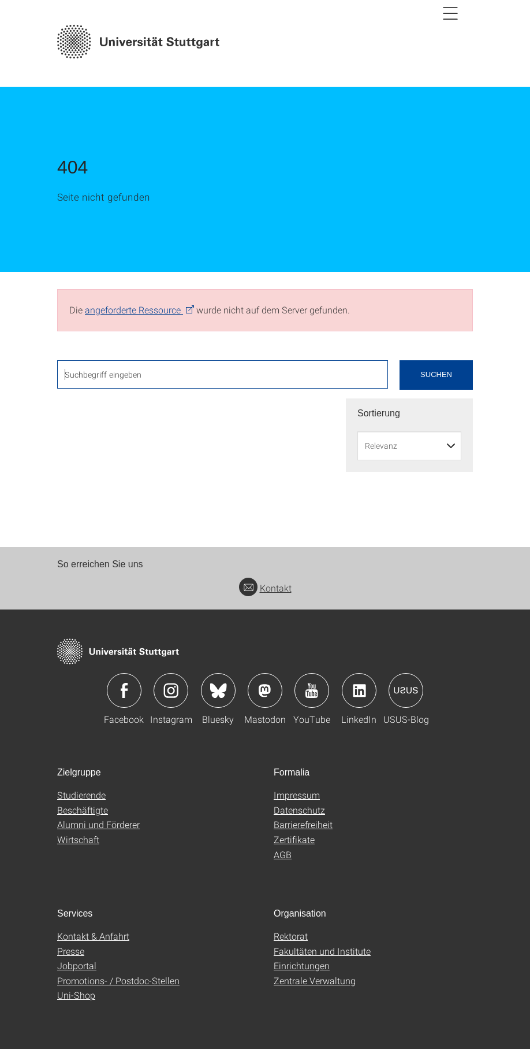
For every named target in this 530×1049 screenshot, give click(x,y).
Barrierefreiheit (303, 824)
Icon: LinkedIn (359, 690)
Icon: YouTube (311, 690)
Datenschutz (299, 810)
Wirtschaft (78, 839)
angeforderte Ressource (134, 310)
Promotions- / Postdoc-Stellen (118, 980)
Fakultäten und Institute (322, 951)
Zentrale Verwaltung (315, 980)
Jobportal (76, 965)
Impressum (297, 795)
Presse (70, 951)
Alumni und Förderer (98, 824)
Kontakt (265, 588)
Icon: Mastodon (265, 690)
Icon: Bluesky (218, 690)
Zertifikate (294, 839)
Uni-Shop (76, 995)
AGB (283, 854)
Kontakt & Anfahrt (93, 936)
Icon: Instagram (171, 690)
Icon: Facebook (124, 690)
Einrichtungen (302, 965)
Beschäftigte (82, 810)
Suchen (436, 374)
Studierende (81, 795)
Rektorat (291, 936)
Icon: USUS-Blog (406, 690)
